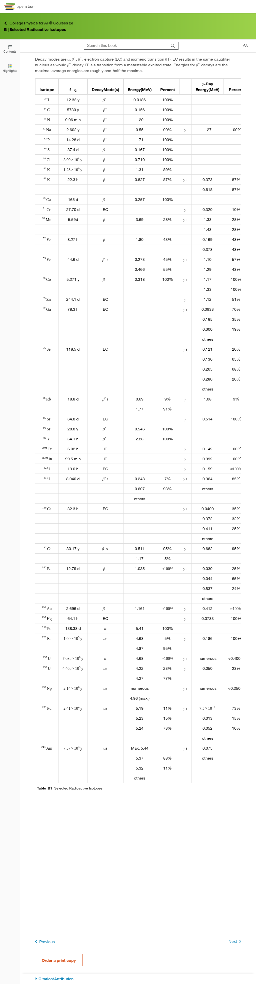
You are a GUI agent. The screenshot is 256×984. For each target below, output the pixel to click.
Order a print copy (59, 960)
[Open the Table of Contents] (10, 48)
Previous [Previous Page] (44, 941)
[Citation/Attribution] (138, 979)
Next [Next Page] (235, 941)
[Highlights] (10, 67)
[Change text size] (245, 45)
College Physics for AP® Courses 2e (38, 23)
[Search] (172, 46)
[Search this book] (125, 46)
